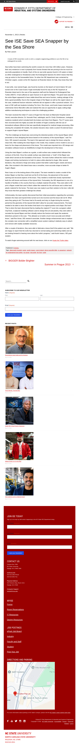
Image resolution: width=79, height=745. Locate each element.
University (18, 733)
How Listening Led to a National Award (15, 497)
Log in (71, 723)
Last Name (13, 533)
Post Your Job (13, 652)
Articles (16, 248)
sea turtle (33, 252)
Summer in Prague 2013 (57, 264)
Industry (10, 636)
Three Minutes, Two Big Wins (12, 390)
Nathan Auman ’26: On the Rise (13, 461)
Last (41, 295)
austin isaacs (31, 250)
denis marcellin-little (51, 250)
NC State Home (10, 1)
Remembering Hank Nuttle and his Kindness (16, 355)
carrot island (40, 250)
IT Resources (12, 615)
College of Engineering (64, 17)
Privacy (64, 721)
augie (24, 250)
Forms (10, 604)
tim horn (39, 252)
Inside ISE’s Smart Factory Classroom (15, 426)
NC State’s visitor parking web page (60, 712)
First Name (13, 523)
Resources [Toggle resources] (51, 1)
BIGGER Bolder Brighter (21, 260)
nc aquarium (62, 250)
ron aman (26, 252)
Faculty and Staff (14, 641)
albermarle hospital (16, 250)
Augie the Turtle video (60, 240)
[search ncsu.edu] (65, 1)
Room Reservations (15, 609)
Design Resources (15, 620)
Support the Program (64, 21)
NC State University (47, 721)
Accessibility (57, 721)
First (6, 295)
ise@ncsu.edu (11, 572)
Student (10, 647)
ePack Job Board (14, 631)
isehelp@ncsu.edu (12, 591)
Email (10, 305)
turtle (44, 252)
